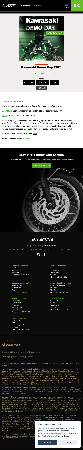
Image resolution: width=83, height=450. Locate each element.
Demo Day (42, 82)
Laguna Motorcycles (20, 266)
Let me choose (63, 436)
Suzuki (61, 249)
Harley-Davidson (17, 249)
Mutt (53, 249)
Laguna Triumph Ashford (21, 283)
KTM (47, 249)
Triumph (70, 249)
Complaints (30, 357)
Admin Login (6, 357)
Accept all (47, 442)
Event (54, 82)
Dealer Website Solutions (8, 341)
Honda (29, 249)
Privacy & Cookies (18, 357)
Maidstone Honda (57, 298)
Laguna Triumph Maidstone (60, 283)
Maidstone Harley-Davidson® (19, 299)
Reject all (68, 442)
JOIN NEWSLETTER (41, 165)
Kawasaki (29, 82)
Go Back (41, 88)
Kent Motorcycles (19, 318)
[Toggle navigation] (67, 5)
